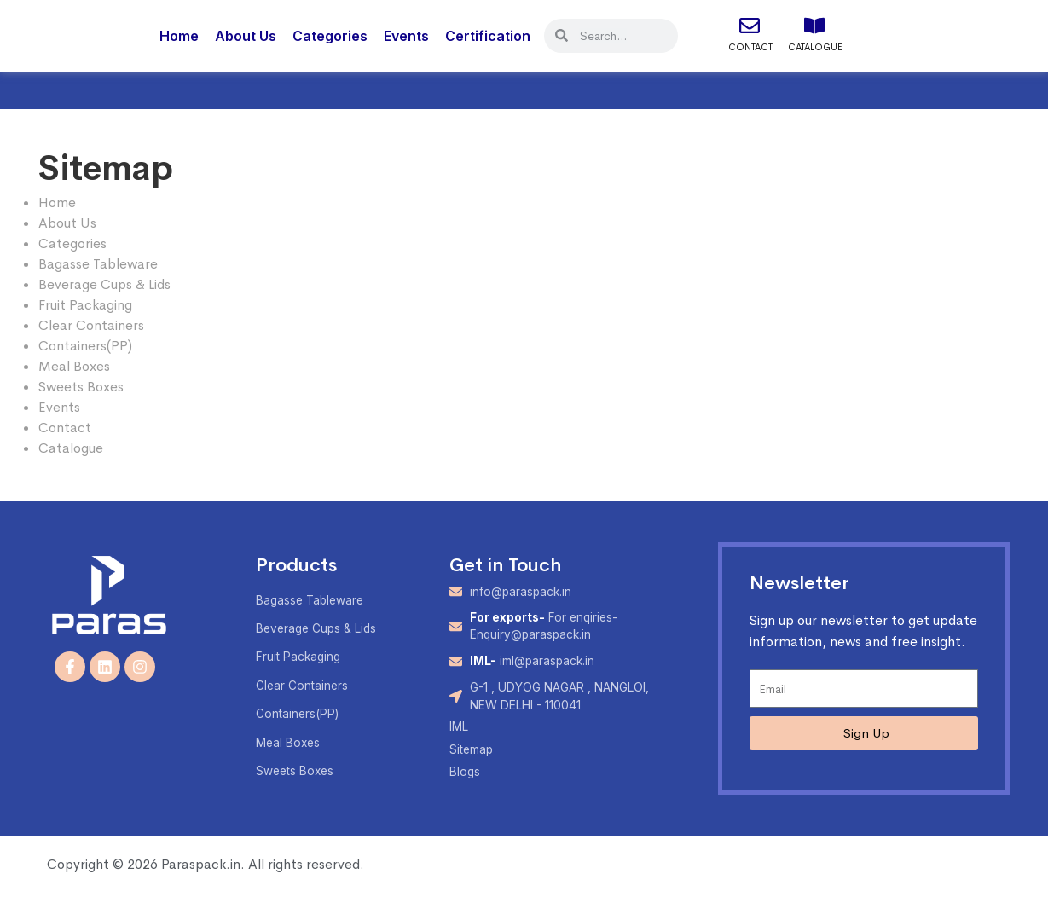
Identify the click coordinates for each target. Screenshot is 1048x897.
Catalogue (815, 47)
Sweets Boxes (81, 387)
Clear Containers (91, 325)
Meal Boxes (74, 366)
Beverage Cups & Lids (104, 284)
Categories (330, 35)
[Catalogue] (814, 25)
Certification (487, 35)
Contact (750, 47)
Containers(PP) (85, 346)
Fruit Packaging (85, 305)
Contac (61, 428)
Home (179, 35)
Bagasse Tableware (98, 264)
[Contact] (749, 25)
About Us (245, 35)
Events (406, 35)
